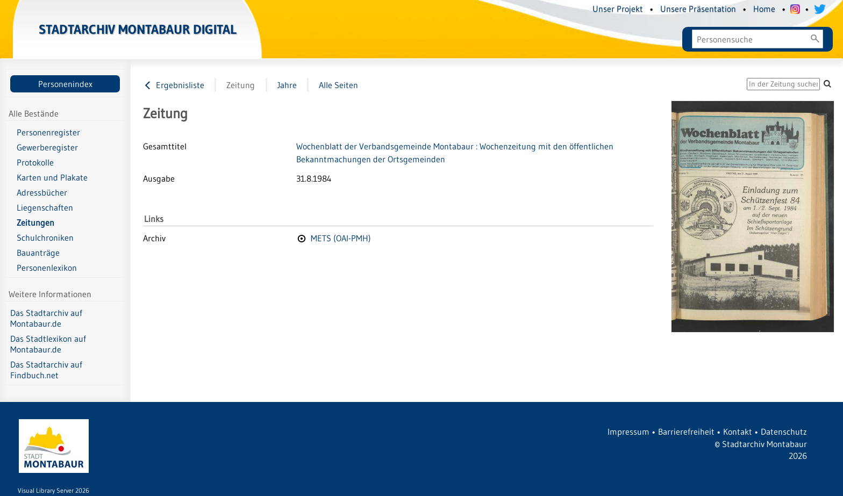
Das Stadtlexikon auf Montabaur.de (48, 344)
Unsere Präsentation (698, 8)
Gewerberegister (47, 147)
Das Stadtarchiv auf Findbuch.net (46, 369)
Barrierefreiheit (686, 431)
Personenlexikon (47, 267)
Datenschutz (784, 431)
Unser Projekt (617, 8)
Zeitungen (35, 222)
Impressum (628, 431)
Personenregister (48, 132)
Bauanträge (38, 252)
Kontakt (737, 431)
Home (764, 8)
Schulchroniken (45, 237)
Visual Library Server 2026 (53, 490)
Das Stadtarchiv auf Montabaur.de (46, 318)
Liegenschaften (45, 207)
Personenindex (65, 83)
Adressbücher (42, 192)
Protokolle (35, 162)
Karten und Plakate (52, 177)
